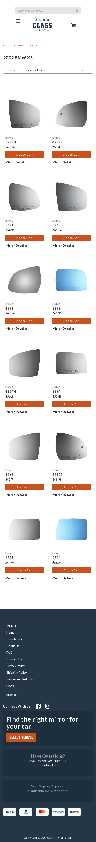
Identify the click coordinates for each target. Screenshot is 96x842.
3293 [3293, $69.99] (56, 308)
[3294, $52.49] (71, 363)
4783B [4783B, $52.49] (57, 142)
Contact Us (14, 659)
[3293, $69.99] (71, 280)
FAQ (9, 652)
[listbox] (56, 70)
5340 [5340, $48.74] (56, 225)
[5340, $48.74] (71, 196)
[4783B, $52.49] (71, 113)
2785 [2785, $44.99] (9, 557)
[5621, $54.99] (24, 196)
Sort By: (11, 70)
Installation (14, 639)
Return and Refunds (20, 679)
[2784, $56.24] (71, 529)
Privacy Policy (15, 666)
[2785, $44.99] (24, 529)
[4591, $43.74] (24, 280)
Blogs (10, 686)
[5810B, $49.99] (71, 446)
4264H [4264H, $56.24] (10, 391)
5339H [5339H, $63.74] (10, 142)
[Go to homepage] (18, 21)
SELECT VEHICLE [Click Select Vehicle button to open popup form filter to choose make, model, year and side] (21, 737)
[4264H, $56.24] (24, 363)
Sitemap (11, 694)
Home (10, 632)
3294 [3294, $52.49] (56, 391)
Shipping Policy (16, 672)
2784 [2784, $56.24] (56, 557)
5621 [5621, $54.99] (9, 225)
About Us (12, 646)
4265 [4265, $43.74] (9, 474)
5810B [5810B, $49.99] (57, 474)
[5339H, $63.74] (24, 113)
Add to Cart (24, 154)
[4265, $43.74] (24, 446)
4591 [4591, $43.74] (9, 308)
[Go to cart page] (73, 21)
